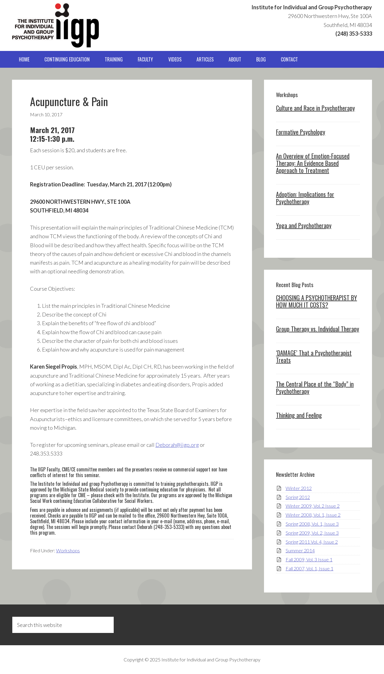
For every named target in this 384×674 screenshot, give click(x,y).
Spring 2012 (298, 497)
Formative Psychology (300, 131)
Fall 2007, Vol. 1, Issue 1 (309, 568)
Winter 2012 (299, 488)
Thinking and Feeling (299, 415)
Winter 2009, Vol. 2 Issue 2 (313, 506)
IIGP (55, 25)
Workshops (68, 550)
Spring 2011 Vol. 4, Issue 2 (312, 542)
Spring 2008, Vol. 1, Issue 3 (312, 524)
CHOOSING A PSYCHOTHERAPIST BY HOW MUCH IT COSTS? (316, 301)
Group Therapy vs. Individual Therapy (317, 328)
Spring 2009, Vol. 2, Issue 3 (312, 533)
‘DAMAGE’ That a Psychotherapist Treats (314, 356)
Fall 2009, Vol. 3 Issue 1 (309, 559)
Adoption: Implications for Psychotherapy (305, 198)
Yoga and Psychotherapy (304, 225)
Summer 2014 (300, 550)
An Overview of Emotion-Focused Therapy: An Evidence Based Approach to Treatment (313, 163)
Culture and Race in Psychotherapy (315, 107)
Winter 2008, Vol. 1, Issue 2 (313, 515)
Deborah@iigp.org (177, 444)
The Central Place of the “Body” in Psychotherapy (315, 387)
